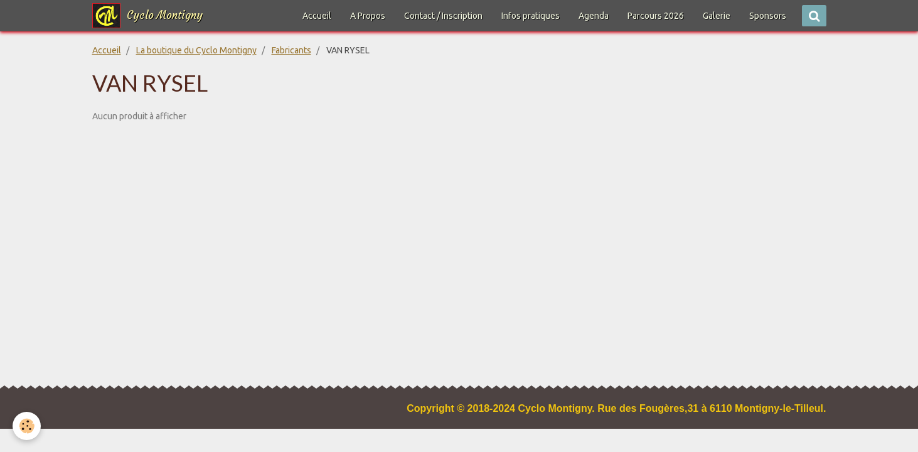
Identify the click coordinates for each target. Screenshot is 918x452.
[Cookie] (27, 426)
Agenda (594, 16)
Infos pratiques (530, 16)
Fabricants (291, 50)
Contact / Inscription (443, 16)
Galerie (716, 16)
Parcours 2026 (655, 16)
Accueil (316, 16)
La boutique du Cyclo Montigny (196, 50)
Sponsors (767, 16)
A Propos (367, 16)
